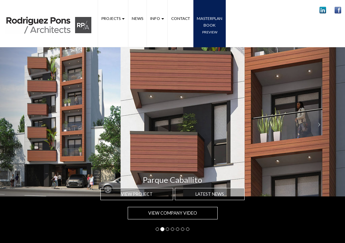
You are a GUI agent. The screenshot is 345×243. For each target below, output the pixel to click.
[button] (323, 10)
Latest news (209, 194)
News (137, 18)
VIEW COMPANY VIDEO (172, 213)
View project (137, 194)
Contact (180, 18)
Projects (113, 18)
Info (157, 18)
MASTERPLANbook (209, 25)
